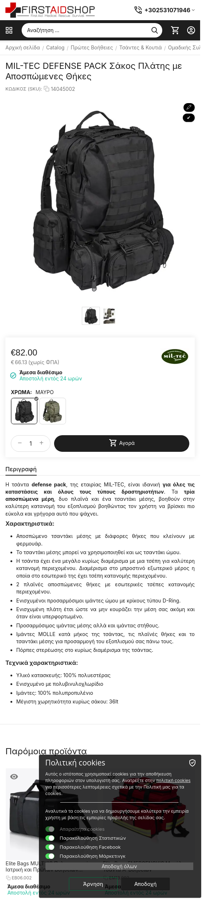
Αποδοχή (145, 883)
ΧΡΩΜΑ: (21, 392)
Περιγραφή (21, 469)
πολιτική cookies (173, 780)
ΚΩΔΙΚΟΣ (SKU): (23, 89)
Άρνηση (93, 883)
